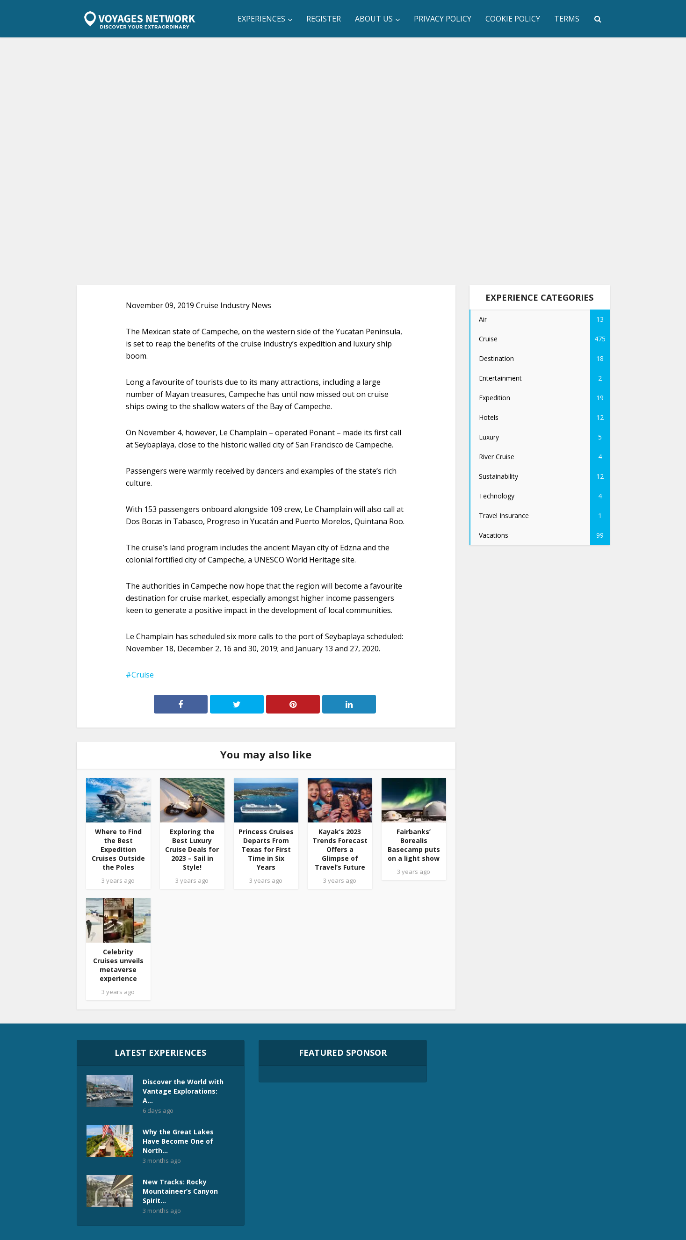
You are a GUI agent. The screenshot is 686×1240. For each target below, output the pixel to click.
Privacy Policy (442, 19)
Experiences (261, 19)
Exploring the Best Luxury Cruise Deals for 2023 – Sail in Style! (192, 849)
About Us (374, 19)
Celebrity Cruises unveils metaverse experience (118, 965)
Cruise (142, 675)
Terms (566, 19)
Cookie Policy (512, 19)
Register (323, 19)
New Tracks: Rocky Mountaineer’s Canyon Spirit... (180, 1191)
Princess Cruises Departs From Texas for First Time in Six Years (266, 849)
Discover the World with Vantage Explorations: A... (183, 1091)
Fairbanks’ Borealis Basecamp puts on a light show (414, 845)
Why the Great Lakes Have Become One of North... (178, 1141)
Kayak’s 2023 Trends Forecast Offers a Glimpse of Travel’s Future (340, 849)
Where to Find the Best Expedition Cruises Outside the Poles (118, 849)
